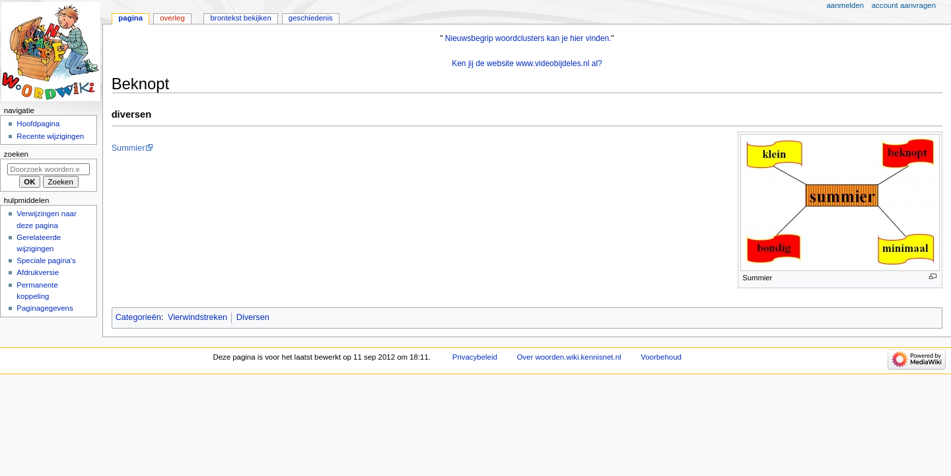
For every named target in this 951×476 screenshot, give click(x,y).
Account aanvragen (904, 5)
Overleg (172, 18)
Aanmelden (845, 5)
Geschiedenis (311, 18)
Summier (128, 148)
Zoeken (16, 154)
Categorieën (138, 317)
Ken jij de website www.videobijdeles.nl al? (527, 63)
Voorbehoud (661, 357)
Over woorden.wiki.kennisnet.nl (568, 357)
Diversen (252, 317)
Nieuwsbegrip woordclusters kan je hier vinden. (528, 38)
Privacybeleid (474, 357)
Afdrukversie (38, 272)
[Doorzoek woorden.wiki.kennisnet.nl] (48, 169)
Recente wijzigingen (50, 136)
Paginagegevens (45, 308)
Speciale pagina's (46, 260)
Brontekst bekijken (240, 18)
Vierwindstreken (197, 317)
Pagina (130, 18)
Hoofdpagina (38, 124)
